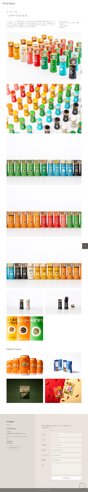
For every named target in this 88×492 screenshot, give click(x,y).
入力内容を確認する (66, 478)
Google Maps (9, 441)
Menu (84, 246)
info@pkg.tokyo (10, 442)
